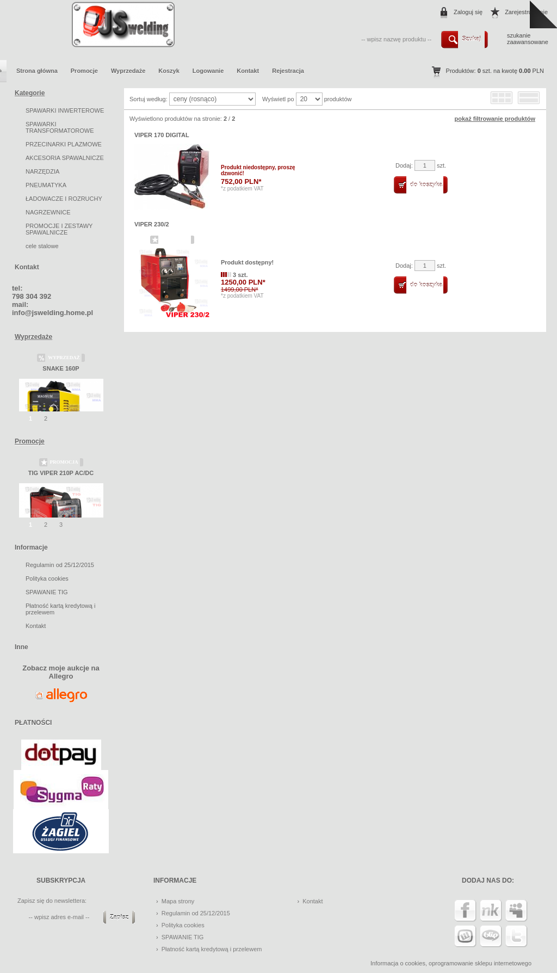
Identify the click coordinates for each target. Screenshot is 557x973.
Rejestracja (288, 70)
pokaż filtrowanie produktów (494, 118)
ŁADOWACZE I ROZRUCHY (64, 198)
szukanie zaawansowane (527, 38)
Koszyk (169, 70)
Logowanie (208, 70)
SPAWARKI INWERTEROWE (65, 110)
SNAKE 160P (60, 368)
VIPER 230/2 (151, 224)
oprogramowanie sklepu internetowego (480, 963)
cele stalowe (42, 246)
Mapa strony (178, 901)
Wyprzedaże (128, 70)
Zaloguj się (468, 12)
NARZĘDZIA (42, 171)
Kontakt (248, 70)
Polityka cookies (47, 578)
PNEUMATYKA (46, 185)
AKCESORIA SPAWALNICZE (65, 158)
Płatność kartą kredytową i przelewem (212, 949)
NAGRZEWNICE (48, 212)
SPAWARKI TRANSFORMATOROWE (60, 127)
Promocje (84, 70)
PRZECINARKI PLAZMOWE (64, 144)
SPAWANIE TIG (47, 592)
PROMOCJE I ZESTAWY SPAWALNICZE (59, 229)
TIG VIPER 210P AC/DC (61, 473)
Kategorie (30, 93)
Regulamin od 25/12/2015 (60, 565)
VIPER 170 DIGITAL (161, 135)
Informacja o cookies (397, 963)
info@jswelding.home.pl (52, 313)
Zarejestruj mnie (526, 12)
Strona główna (37, 70)
